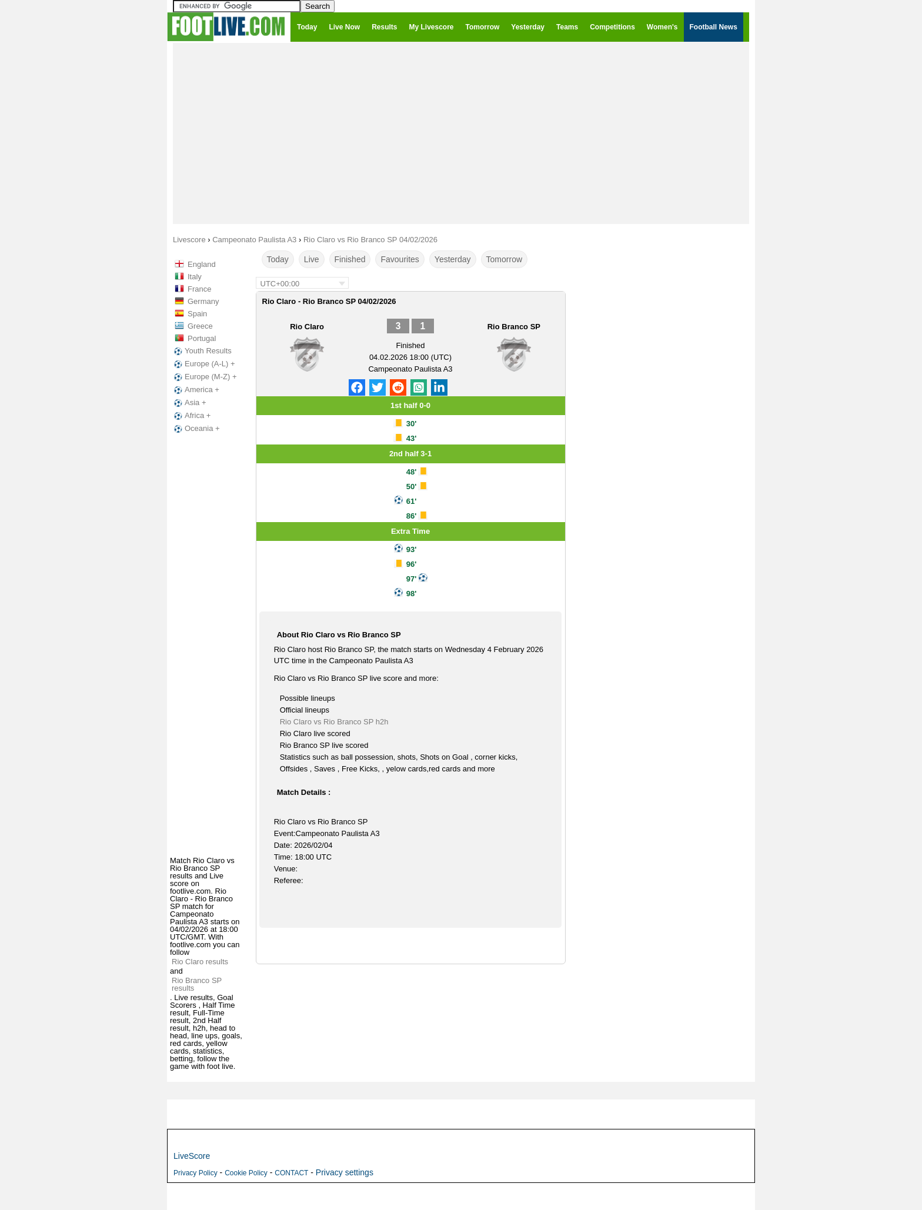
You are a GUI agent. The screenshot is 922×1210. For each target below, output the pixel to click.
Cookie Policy (246, 1173)
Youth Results (202, 351)
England (202, 264)
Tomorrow (504, 259)
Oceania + (196, 428)
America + (195, 390)
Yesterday (453, 259)
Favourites (399, 259)
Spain (197, 313)
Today (278, 259)
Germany (203, 301)
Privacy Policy (195, 1173)
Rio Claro (307, 326)
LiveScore (191, 1156)
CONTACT (291, 1173)
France (199, 289)
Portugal (202, 338)
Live (311, 259)
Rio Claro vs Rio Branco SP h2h (334, 721)
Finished (350, 259)
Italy (195, 276)
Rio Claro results (200, 961)
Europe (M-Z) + (204, 377)
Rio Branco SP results (197, 984)
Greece (200, 326)
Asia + (189, 402)
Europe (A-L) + (203, 364)
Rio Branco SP (513, 326)
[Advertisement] (461, 133)
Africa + (191, 415)
